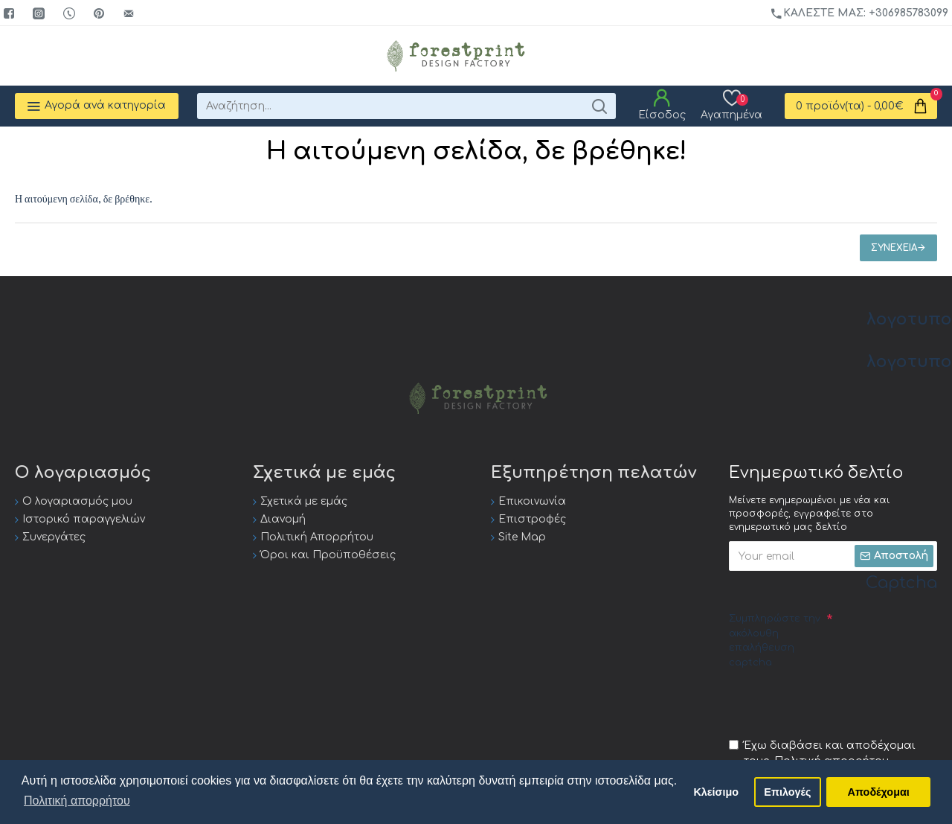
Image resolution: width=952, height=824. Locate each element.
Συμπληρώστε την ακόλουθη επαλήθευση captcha (774, 640)
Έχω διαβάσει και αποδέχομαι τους (822, 754)
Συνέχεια (894, 248)
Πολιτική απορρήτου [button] (77, 800)
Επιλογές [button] (787, 792)
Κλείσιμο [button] (716, 792)
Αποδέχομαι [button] (879, 792)
